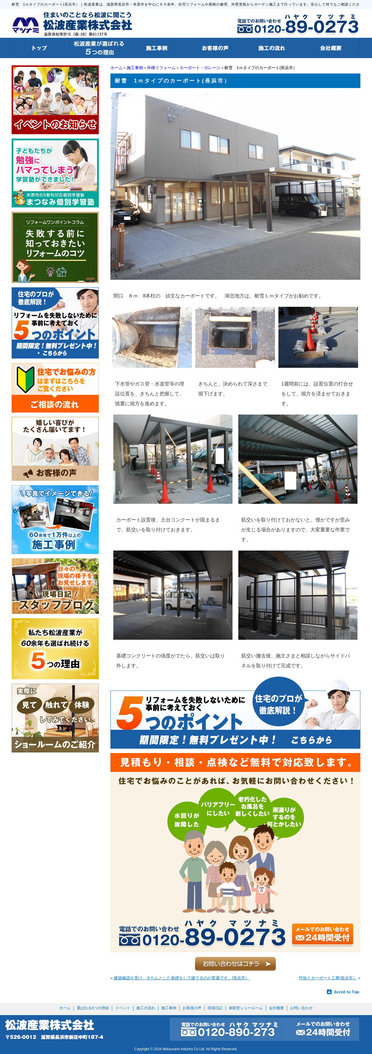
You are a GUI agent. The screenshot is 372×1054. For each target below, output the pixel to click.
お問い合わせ (301, 1008)
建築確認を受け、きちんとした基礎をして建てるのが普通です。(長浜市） (182, 978)
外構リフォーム (161, 67)
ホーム (116, 67)
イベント (122, 1008)
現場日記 (215, 1008)
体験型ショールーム (246, 1008)
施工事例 (135, 67)
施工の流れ (145, 1008)
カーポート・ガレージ (200, 67)
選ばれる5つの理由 (93, 1008)
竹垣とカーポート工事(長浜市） (328, 978)
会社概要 (276, 1008)
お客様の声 (192, 1008)
